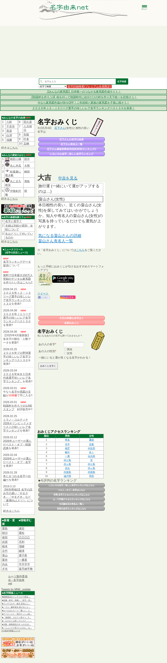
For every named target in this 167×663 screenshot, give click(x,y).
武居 (5, 541)
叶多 (26, 139)
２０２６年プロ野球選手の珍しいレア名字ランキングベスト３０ (17, 356)
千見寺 (10, 126)
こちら (14, 147)
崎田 (27, 171)
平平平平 (24, 564)
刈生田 (91, 448)
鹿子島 (23, 555)
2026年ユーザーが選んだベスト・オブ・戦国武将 (17, 444)
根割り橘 (15, 159)
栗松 (21, 532)
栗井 (5, 559)
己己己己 (24, 537)
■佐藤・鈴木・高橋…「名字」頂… (17, 600)
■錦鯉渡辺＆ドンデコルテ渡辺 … (16, 597)
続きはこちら (11, 510)
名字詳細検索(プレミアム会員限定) (89, 86)
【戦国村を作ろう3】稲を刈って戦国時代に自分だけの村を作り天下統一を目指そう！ (83, 97)
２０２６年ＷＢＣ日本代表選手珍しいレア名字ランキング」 (17, 378)
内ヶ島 (67, 464)
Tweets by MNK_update (16, 589)
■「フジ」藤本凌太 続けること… (16, 607)
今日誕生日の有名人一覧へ (71, 504)
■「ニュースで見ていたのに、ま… (17, 628)
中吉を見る (68, 178)
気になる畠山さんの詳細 (59, 235)
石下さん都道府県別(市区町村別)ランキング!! (71, 149)
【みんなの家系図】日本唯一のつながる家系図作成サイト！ (83, 91)
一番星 (23, 559)
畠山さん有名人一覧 (55, 241)
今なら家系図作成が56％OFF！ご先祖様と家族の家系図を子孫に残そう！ (83, 102)
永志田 (91, 456)
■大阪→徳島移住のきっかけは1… (16, 624)
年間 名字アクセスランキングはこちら (71, 494)
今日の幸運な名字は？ (71, 318)
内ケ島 (67, 460)
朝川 (5, 532)
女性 (69, 353)
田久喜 (28, 121)
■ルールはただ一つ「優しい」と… (17, 610)
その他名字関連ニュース (10, 631)
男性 (69, 349)
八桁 (9, 121)
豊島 (5, 528)
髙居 (9, 130)
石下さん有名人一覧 (71, 144)
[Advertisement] (83, 52)
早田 (91, 476)
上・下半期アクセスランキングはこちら (71, 499)
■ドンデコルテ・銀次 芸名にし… (16, 604)
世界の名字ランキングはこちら (71, 508)
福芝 (67, 448)
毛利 (21, 541)
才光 (5, 568)
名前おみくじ (71, 322)
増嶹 (21, 546)
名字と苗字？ (13, 221)
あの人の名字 (46, 344)
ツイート (43, 293)
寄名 (67, 439)
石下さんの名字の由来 (71, 139)
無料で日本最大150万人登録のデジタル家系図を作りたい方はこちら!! (18, 279)
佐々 (91, 452)
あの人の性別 (46, 351)
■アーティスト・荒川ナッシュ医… (17, 614)
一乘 (67, 456)
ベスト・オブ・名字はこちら (71, 490)
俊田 (5, 537)
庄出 (67, 468)
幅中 (67, 452)
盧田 (21, 528)
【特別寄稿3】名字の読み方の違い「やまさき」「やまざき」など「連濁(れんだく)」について (18, 497)
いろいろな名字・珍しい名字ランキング (71, 153)
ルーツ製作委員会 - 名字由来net (18, 580)
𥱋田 (91, 439)
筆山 (5, 555)
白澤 (9, 135)
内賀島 (67, 472)
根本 (5, 546)
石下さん (59, 128)
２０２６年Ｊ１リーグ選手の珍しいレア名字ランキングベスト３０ (17, 318)
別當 (26, 134)
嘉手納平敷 (26, 568)
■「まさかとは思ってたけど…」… (17, 621)
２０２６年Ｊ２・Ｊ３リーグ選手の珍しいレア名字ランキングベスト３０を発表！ (83, 108)
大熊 (27, 165)
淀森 (91, 444)
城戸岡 (67, 476)
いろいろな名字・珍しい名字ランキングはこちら (71, 485)
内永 (5, 564)
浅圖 (9, 139)
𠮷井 (67, 444)
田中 (27, 159)
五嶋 (26, 143)
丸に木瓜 (13, 165)
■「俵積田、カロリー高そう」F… (16, 617)
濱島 (27, 181)
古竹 (5, 550)
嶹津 (21, 550)
